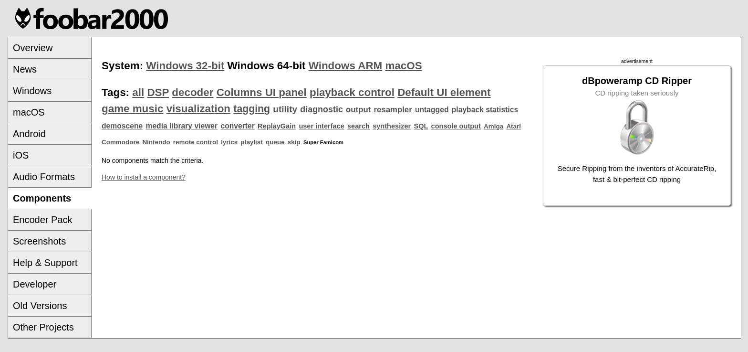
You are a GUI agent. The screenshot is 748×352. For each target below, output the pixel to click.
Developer (34, 284)
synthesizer (392, 126)
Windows (32, 90)
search (358, 126)
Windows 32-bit (185, 66)
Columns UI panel (262, 92)
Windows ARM (345, 66)
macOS (29, 112)
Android (29, 133)
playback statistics (485, 110)
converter (237, 126)
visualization (198, 109)
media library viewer (181, 126)
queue (275, 142)
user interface (321, 126)
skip (294, 142)
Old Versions (40, 305)
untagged (432, 110)
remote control (195, 142)
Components (42, 198)
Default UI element (443, 92)
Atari (513, 126)
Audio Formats (44, 176)
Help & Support (45, 262)
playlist (252, 142)
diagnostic (321, 109)
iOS (21, 155)
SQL (421, 126)
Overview (32, 48)
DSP (158, 92)
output (358, 109)
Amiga (493, 126)
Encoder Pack (43, 219)
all (138, 92)
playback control (352, 92)
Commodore (120, 142)
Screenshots (39, 241)
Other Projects (43, 327)
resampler (393, 109)
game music (132, 109)
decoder (192, 92)
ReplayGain (277, 126)
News (25, 69)
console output (456, 126)
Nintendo (156, 142)
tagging (251, 109)
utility (285, 109)
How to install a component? (144, 177)
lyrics (229, 142)
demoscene (122, 126)
